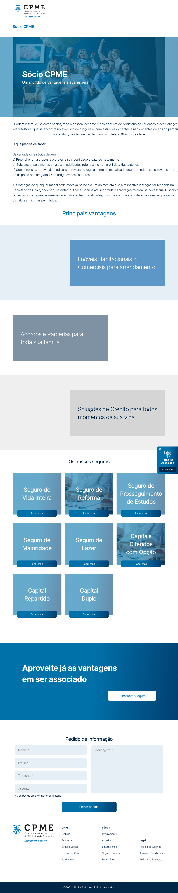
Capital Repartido (37, 594)
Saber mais (37, 513)
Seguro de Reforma (89, 493)
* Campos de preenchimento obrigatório (38, 795)
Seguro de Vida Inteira (37, 493)
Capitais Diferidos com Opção (141, 544)
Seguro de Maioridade (37, 544)
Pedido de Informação (89, 739)
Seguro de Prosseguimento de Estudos (141, 493)
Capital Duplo (89, 594)
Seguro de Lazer (89, 544)
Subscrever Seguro (132, 696)
